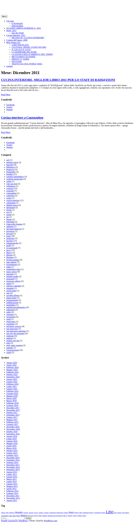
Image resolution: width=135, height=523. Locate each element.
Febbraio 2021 (12, 391)
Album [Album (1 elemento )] (3, 512)
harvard (9, 234)
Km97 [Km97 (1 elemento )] (91, 512)
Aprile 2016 (11, 446)
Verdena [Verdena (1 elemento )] (79, 515)
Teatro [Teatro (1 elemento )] (75, 515)
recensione (10, 317)
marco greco (11, 272)
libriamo (9, 257)
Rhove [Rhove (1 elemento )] (65, 515)
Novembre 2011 (13, 498)
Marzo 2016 (11, 448)
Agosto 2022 (11, 379)
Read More (6, 94)
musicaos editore (13, 281)
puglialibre (10, 305)
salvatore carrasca (13, 326)
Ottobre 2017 (12, 412)
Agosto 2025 (11, 363)
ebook (8, 210)
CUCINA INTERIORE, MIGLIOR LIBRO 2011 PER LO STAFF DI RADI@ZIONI (58, 79)
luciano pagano (12, 260)
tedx (8, 343)
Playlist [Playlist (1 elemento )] (36, 515)
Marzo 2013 (11, 479)
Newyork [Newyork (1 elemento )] (30, 515)
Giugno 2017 (11, 417)
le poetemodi (11, 248)
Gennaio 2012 (12, 493)
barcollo (9, 165)
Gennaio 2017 (12, 424)
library (9, 253)
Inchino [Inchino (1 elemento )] (76, 512)
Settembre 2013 (13, 469)
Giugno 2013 (11, 477)
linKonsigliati (17, 26)
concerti (9, 188)
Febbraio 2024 (12, 367)
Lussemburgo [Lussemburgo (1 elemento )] (5, 515)
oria (8, 293)
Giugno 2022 (11, 382)
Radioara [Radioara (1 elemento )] (44, 515)
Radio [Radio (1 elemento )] (40, 515)
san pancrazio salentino (16, 331)
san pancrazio (12, 329)
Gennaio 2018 (12, 405)
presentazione (12, 300)
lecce (8, 250)
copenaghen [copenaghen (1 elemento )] (52, 512)
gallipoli (9, 226)
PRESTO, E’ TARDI (20, 59)
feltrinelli (10, 222)
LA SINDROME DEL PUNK (24, 52)
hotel (8, 236)
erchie (8, 215)
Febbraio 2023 (12, 372)
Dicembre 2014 (12, 458)
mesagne (10, 274)
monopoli (10, 279)
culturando (10, 203)
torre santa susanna (14, 345)
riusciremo (10, 321)
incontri (9, 241)
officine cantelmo (13, 286)
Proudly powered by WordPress (14, 521)
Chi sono (10, 21)
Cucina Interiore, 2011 (15, 35)
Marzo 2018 (11, 401)
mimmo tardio (12, 276)
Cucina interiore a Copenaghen (22, 117)
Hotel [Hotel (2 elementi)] (71, 512)
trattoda (9, 348)
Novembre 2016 (13, 429)
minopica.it (11, 5)
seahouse (10, 336)
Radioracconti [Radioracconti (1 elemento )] (52, 515)
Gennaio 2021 (12, 393)
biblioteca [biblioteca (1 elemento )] (12, 512)
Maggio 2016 (12, 443)
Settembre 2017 (13, 415)
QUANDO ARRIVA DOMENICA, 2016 (23, 28)
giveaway (10, 231)
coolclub (10, 191)
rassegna (10, 314)
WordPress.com (50, 521)
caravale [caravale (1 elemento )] (30, 512)
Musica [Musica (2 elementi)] (24, 515)
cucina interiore (13, 200)
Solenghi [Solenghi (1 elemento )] (70, 515)
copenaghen (11, 193)
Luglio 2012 (11, 481)
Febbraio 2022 (12, 384)
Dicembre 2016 (12, 427)
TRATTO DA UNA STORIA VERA (27, 64)
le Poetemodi (17, 23)
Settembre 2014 (13, 460)
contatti (9, 66)
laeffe (8, 245)
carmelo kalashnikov (15, 176)
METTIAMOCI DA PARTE (23, 57)
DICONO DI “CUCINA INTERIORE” (28, 38)
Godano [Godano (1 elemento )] (66, 512)
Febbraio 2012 (12, 491)
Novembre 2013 (13, 467)
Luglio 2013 (11, 474)
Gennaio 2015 (12, 455)
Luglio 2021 (11, 386)
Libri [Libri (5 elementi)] (110, 512)
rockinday (10, 324)
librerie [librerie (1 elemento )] (103, 512)
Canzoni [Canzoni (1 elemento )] (25, 512)
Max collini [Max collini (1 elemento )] (12, 515)
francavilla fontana (14, 224)
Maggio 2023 (12, 370)
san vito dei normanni (15, 333)
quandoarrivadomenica (16, 307)
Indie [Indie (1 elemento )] (80, 512)
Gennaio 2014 (12, 462)
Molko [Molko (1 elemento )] (18, 515)
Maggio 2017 (12, 420)
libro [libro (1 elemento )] (115, 512)
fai (7, 217)
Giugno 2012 (11, 484)
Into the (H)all (18, 33)
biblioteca (10, 167)
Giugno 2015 (11, 453)
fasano (9, 219)
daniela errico (12, 205)
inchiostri (10, 238)
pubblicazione (12, 302)
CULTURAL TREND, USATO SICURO (29, 47)
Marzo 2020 (11, 398)
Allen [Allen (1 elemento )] (7, 512)
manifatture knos (13, 269)
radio (8, 312)
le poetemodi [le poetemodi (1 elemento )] (97, 512)
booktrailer (11, 172)
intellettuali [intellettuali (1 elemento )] (86, 512)
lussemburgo (11, 264)
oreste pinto (11, 291)
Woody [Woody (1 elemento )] (84, 515)
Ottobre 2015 (12, 450)
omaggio (10, 288)
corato (9, 198)
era (7, 212)
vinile (8, 352)
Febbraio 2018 (12, 403)
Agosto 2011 (11, 500)
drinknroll (10, 207)
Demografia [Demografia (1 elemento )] (59, 512)
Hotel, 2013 (11, 30)
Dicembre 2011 (12, 496)
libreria (9, 255)
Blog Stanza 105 (13, 42)
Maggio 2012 (12, 486)
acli (7, 160)
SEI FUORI (17, 61)
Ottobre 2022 (12, 374)
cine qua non (11, 184)
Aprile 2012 (11, 488)
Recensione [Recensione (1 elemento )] (59, 515)
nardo (8, 283)
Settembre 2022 (13, 377)
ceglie (8, 181)
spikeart (9, 338)
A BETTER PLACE (20, 45)
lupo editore (11, 262)
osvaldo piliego (12, 295)
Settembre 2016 (13, 434)
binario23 (10, 169)
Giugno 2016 (11, 441)
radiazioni (10, 310)
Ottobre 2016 (12, 431)
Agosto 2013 (11, 472)
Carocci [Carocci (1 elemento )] (36, 512)
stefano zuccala (12, 340)
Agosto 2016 (11, 436)
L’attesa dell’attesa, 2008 (16, 40)
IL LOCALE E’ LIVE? (21, 49)
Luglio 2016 (11, 439)
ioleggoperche (12, 243)
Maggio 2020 (12, 396)
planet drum (11, 298)
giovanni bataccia (13, 229)
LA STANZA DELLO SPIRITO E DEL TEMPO (32, 54)
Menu (4, 16)
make (8, 267)
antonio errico (12, 162)
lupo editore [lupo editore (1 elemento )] (125, 512)
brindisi (9, 174)
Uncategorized (12, 350)
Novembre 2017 (13, 410)
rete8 (8, 319)
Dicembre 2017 (12, 408)
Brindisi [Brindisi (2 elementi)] (19, 512)
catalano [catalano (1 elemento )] (40, 512)
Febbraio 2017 (12, 422)
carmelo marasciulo (14, 179)
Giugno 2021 (11, 389)
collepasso (10, 186)
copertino (10, 195)
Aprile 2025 (11, 365)
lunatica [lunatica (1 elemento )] (119, 512)
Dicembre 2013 (12, 465)
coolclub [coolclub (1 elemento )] (46, 512)
